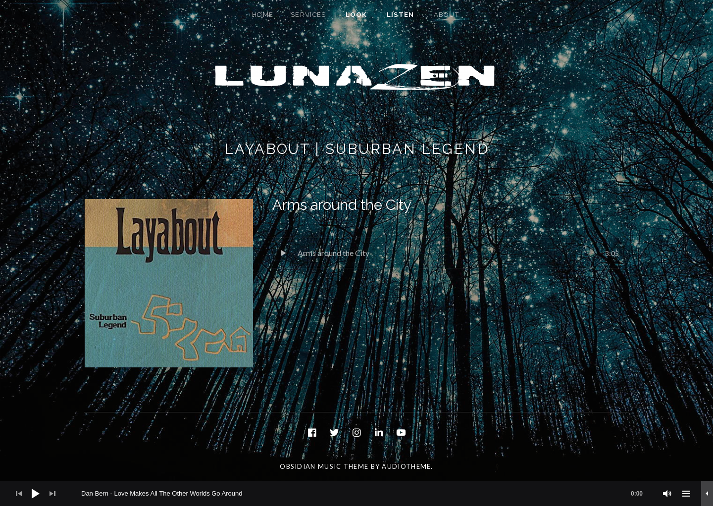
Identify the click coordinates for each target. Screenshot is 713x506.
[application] (356, 493)
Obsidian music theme (324, 466)
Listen (400, 14)
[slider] (367, 493)
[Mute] (667, 494)
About (446, 14)
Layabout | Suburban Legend (356, 149)
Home (262, 14)
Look (356, 14)
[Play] (36, 494)
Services (308, 14)
